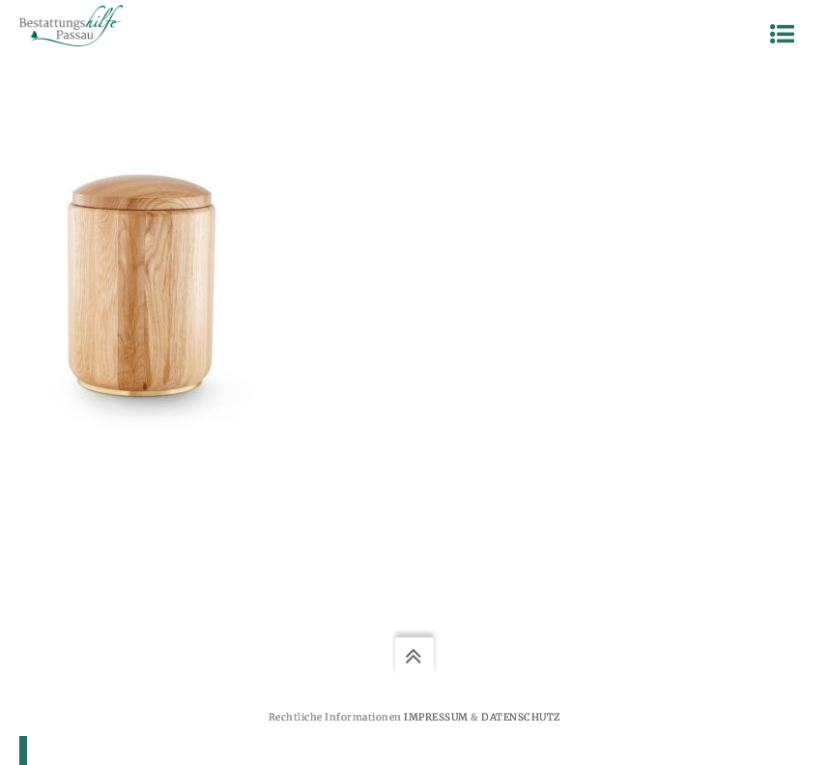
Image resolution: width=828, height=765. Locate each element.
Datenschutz (520, 717)
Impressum (436, 717)
